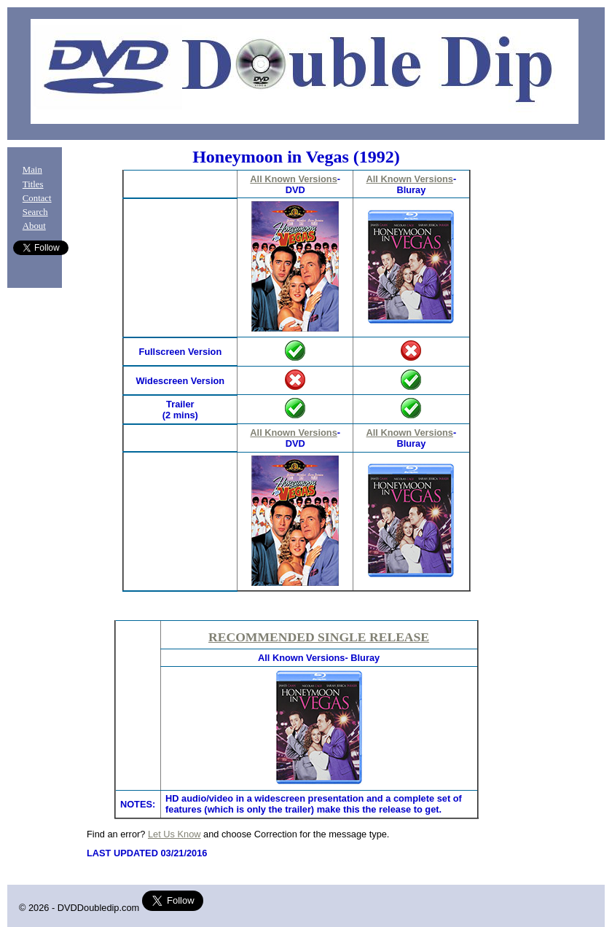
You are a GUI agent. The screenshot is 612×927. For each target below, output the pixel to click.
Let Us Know (174, 834)
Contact (37, 198)
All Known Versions (293, 178)
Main (32, 170)
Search (35, 212)
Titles (33, 184)
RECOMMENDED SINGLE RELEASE (318, 637)
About (34, 226)
